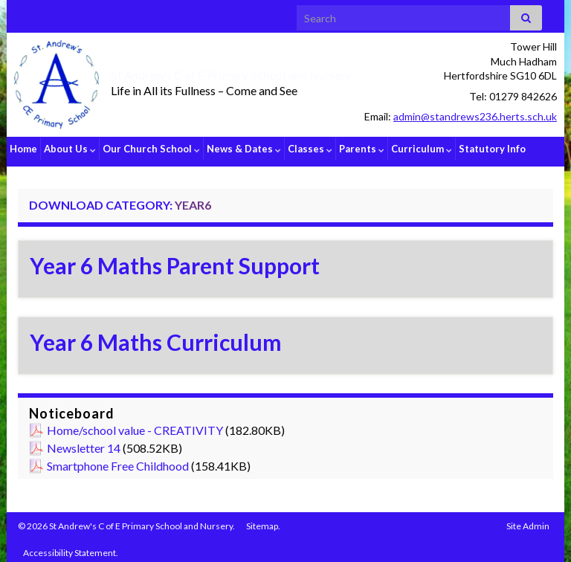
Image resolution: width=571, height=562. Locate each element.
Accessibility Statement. (70, 547)
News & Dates (244, 149)
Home (23, 149)
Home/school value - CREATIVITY (135, 425)
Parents (361, 149)
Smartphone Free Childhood (118, 460)
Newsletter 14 (83, 443)
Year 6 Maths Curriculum (156, 336)
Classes (310, 149)
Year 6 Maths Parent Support (175, 260)
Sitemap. (263, 520)
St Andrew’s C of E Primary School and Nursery (263, 73)
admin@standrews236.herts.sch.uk (475, 116)
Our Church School (151, 149)
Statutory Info (492, 149)
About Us (70, 149)
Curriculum (421, 149)
